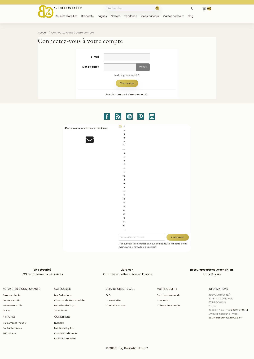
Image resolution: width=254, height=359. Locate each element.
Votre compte (167, 289)
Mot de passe (90, 66)
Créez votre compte (168, 305)
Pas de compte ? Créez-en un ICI (127, 94)
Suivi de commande (168, 295)
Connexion (127, 83)
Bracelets (87, 16)
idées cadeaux (150, 16)
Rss (118, 116)
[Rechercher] (133, 8)
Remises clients (11, 295)
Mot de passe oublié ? (126, 75)
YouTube (129, 116)
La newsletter (113, 300)
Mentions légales (64, 328)
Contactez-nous (115, 305)
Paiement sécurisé (65, 338)
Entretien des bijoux (65, 305)
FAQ (108, 295)
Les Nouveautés (12, 300)
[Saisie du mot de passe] (120, 67)
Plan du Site (9, 333)
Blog (190, 16)
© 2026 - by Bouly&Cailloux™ (127, 348)
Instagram (152, 116)
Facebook (107, 116)
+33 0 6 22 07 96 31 (237, 310)
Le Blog (6, 310)
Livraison (59, 323)
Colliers (115, 16)
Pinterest (140, 116)
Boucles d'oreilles (66, 16)
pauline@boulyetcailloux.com (225, 317)
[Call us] (68, 8)
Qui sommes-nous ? (14, 323)
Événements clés (12, 305)
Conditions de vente (66, 333)
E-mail (95, 56)
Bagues (102, 16)
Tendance (130, 16)
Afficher (143, 67)
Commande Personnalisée (69, 300)
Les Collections (62, 295)
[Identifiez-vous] (191, 8)
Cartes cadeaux (173, 16)
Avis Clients (60, 310)
